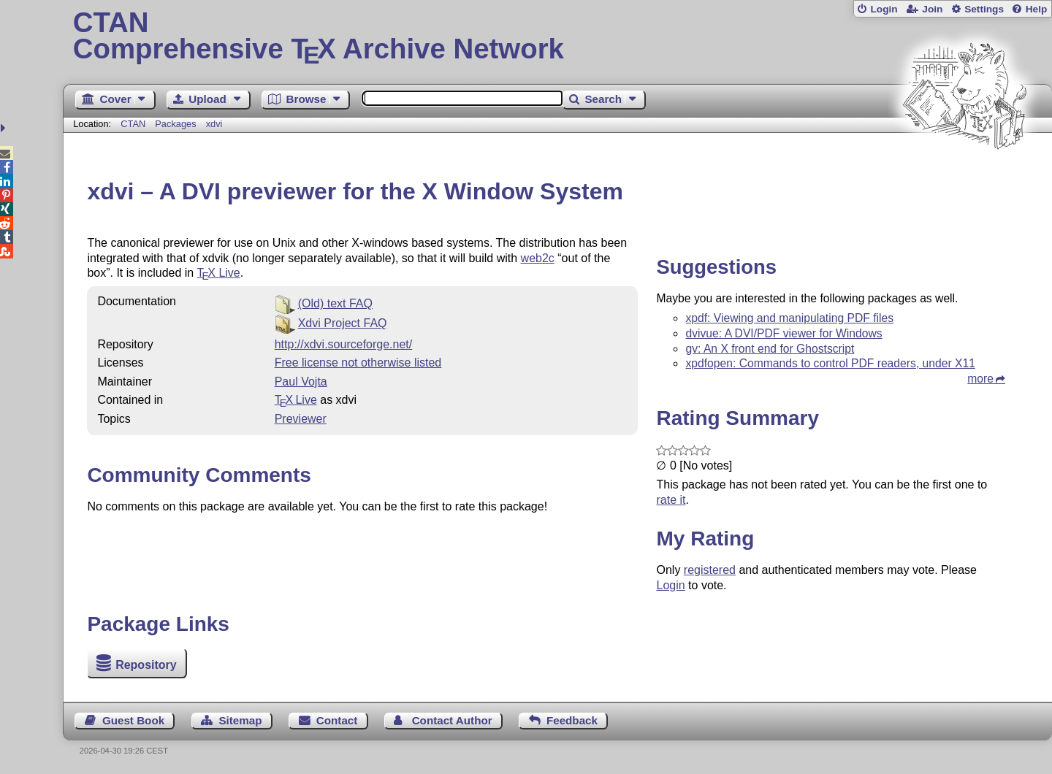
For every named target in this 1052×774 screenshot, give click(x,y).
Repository (146, 665)
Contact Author (452, 720)
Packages (177, 123)
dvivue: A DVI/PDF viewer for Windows (783, 333)
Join (932, 9)
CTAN (133, 123)
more (980, 378)
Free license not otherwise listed (358, 362)
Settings (984, 9)
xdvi (214, 123)
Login (883, 9)
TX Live (296, 400)
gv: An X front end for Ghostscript (769, 348)
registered (710, 570)
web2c (537, 258)
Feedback (572, 720)
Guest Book (133, 720)
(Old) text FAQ (335, 303)
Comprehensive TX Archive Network (558, 36)
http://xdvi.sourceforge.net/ (344, 344)
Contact (337, 720)
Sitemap (240, 720)
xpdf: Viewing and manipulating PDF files (789, 318)
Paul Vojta (301, 381)
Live (218, 273)
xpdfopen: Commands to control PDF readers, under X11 (830, 363)
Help (1037, 9)
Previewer (301, 419)
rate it (670, 500)
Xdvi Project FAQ (342, 323)
